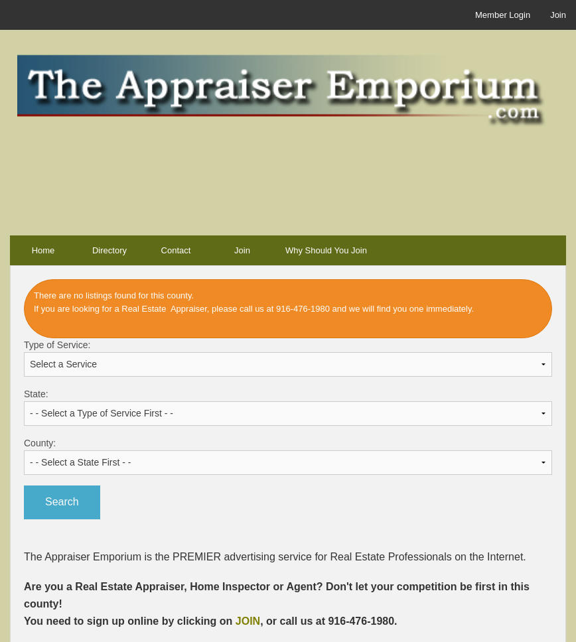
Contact (176, 250)
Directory (109, 250)
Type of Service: (288, 358)
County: (288, 456)
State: (288, 407)
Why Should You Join (326, 250)
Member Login (502, 15)
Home (43, 250)
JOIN (248, 621)
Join (558, 15)
